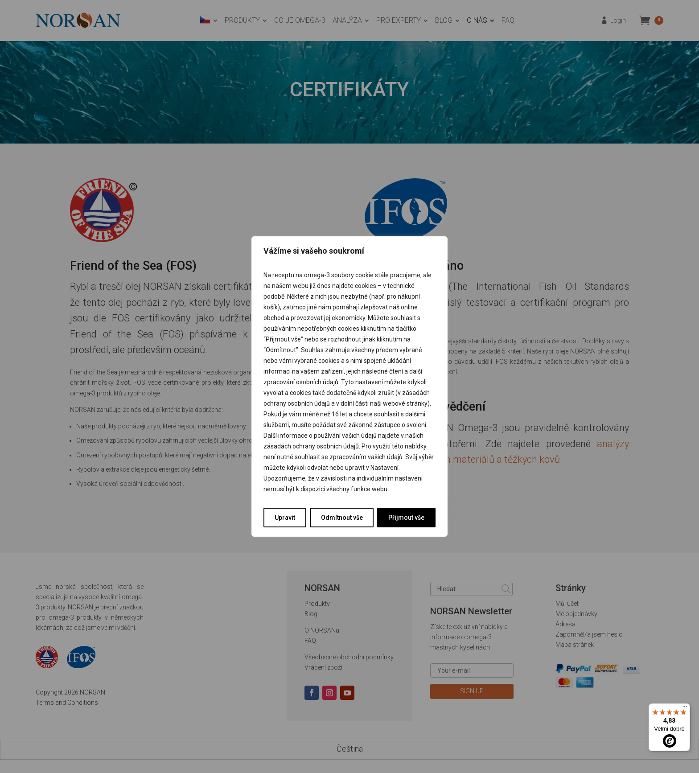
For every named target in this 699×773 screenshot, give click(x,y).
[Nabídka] (684, 708)
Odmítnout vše (342, 517)
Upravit (285, 517)
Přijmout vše (406, 517)
